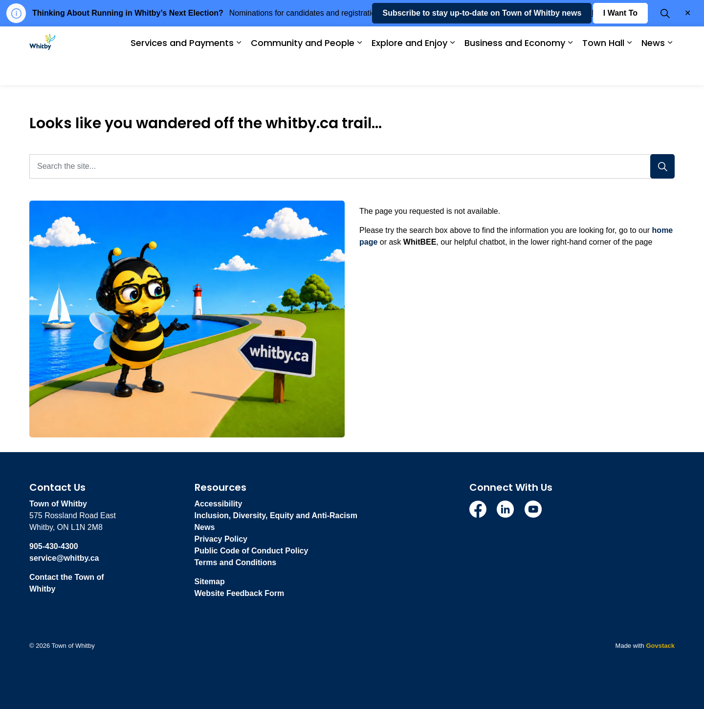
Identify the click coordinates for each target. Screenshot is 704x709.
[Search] (662, 166)
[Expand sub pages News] (670, 70)
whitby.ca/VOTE (615, 13)
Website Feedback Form (240, 593)
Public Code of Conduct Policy (251, 551)
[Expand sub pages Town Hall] (629, 70)
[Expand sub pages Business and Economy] (570, 70)
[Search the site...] (352, 166)
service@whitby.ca (64, 558)
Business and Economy (514, 70)
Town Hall (603, 70)
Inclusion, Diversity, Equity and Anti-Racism (276, 515)
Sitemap (210, 581)
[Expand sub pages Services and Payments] (238, 70)
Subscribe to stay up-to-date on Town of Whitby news (482, 41)
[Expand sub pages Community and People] (359, 70)
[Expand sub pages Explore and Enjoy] (452, 70)
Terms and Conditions (236, 562)
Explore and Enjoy (409, 70)
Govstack (660, 645)
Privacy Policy (221, 539)
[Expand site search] (665, 41)
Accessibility (218, 504)
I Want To (620, 41)
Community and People (302, 70)
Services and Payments (182, 70)
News (653, 70)
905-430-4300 (53, 546)
